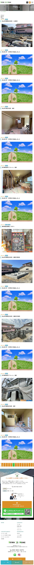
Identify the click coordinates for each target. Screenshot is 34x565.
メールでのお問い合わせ (17, 559)
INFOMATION (20, 531)
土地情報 (2, 18)
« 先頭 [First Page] (2, 464)
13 (11, 463)
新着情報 (2, 16)
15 (15, 463)
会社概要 (2, 538)
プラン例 (18, 524)
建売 (1, 17)
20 (22, 463)
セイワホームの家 (4, 533)
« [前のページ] (4, 463)
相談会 (6, 224)
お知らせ (18, 533)
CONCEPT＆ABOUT (5, 531)
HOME (2, 522)
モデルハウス (19, 529)
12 (9, 463)
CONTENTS (19, 522)
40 (27, 463)
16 (18, 463)
